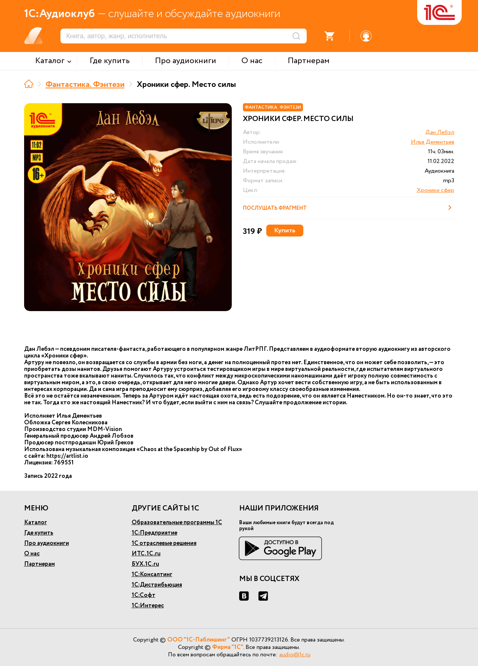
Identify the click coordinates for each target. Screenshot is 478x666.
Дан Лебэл (439, 132)
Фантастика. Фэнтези (85, 84)
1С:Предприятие (154, 533)
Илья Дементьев (432, 142)
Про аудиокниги (46, 543)
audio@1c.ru (294, 654)
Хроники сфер (435, 190)
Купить (285, 230)
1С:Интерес (148, 605)
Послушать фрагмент (348, 207)
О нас (32, 553)
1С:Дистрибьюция (157, 585)
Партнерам (39, 564)
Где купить (38, 533)
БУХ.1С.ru (145, 564)
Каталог (35, 522)
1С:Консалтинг (152, 574)
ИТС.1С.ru (146, 553)
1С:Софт (143, 595)
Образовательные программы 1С (177, 522)
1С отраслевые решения (164, 543)
